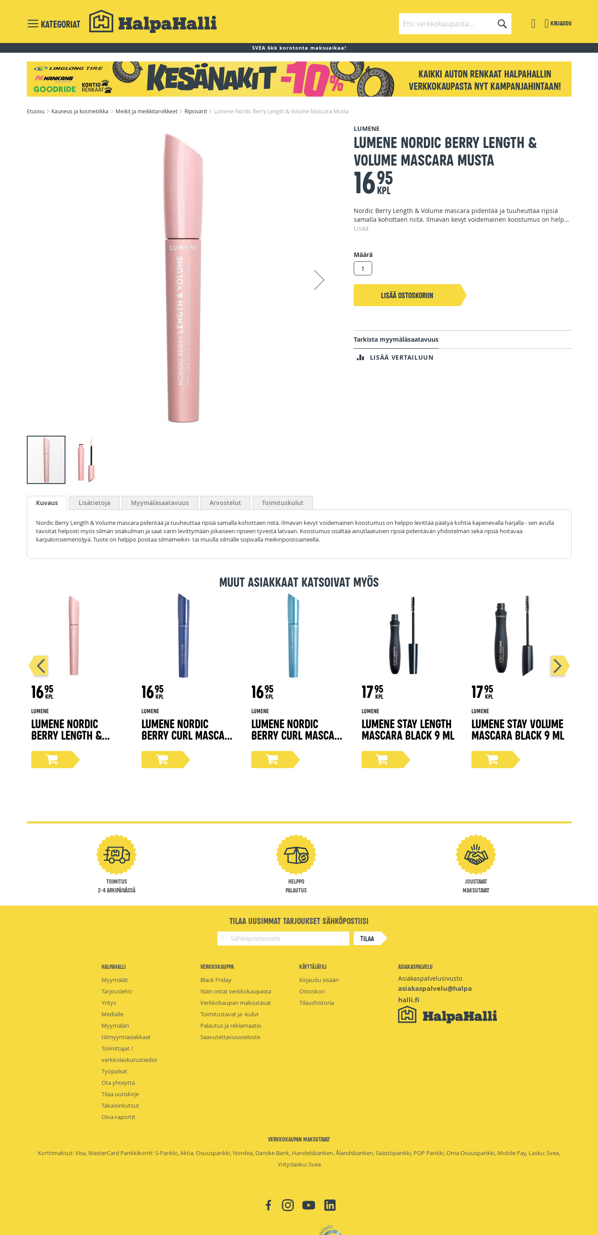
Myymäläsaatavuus (160, 502)
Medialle (112, 1014)
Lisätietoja (94, 502)
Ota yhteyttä (118, 1083)
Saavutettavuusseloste (230, 1037)
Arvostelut (225, 502)
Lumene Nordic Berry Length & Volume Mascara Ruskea (69, 740)
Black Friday (216, 980)
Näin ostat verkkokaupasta (235, 991)
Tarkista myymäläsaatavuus (396, 339)
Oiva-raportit (118, 1117)
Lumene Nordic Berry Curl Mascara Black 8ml (188, 734)
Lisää (361, 228)
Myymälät (114, 980)
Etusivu (36, 111)
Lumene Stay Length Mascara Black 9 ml (408, 729)
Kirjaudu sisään (319, 980)
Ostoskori (312, 991)
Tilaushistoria (316, 1003)
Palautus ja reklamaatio (230, 1025)
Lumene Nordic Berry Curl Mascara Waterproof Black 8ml (298, 740)
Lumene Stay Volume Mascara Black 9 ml (517, 729)
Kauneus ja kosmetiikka (80, 111)
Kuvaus (47, 502)
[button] (319, 279)
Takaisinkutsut (120, 1105)
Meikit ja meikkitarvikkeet (147, 111)
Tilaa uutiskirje (120, 1094)
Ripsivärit (196, 111)
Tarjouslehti (116, 991)
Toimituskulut (283, 502)
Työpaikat (114, 1071)
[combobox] (455, 23)
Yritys (108, 1003)
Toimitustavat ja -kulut (229, 1014)
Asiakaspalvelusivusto (430, 978)
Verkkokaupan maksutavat (235, 1003)
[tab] (47, 503)
